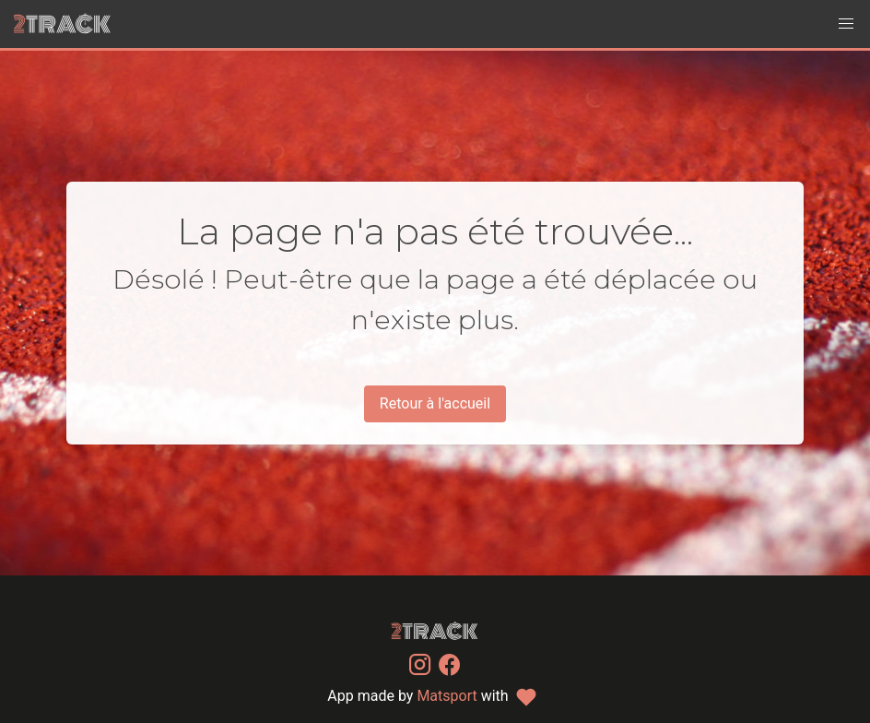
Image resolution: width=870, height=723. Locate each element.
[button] (846, 24)
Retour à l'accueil (435, 403)
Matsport (446, 696)
